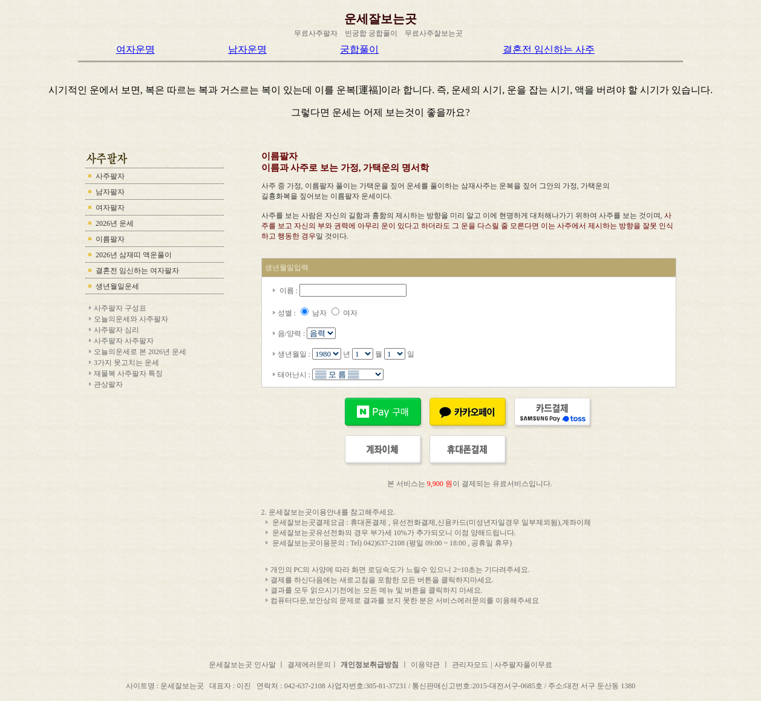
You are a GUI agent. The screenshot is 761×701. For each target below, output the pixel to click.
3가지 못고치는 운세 (126, 362)
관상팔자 (108, 384)
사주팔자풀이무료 (523, 664)
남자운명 (247, 49)
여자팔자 (110, 207)
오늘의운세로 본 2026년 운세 (140, 351)
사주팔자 (110, 176)
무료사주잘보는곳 (434, 33)
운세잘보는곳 (380, 18)
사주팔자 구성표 (120, 308)
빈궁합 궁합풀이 (371, 33)
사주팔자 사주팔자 (124, 341)
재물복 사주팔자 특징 (128, 373)
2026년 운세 (115, 223)
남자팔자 (110, 192)
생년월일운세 (117, 286)
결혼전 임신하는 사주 (549, 49)
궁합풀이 (359, 49)
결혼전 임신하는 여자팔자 (137, 270)
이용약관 (425, 664)
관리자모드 (470, 664)
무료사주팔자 (316, 33)
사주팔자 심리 (116, 330)
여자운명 (135, 49)
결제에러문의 (309, 664)
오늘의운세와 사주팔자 (131, 319)
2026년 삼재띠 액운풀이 (134, 255)
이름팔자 (110, 239)
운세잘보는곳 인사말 (243, 664)
